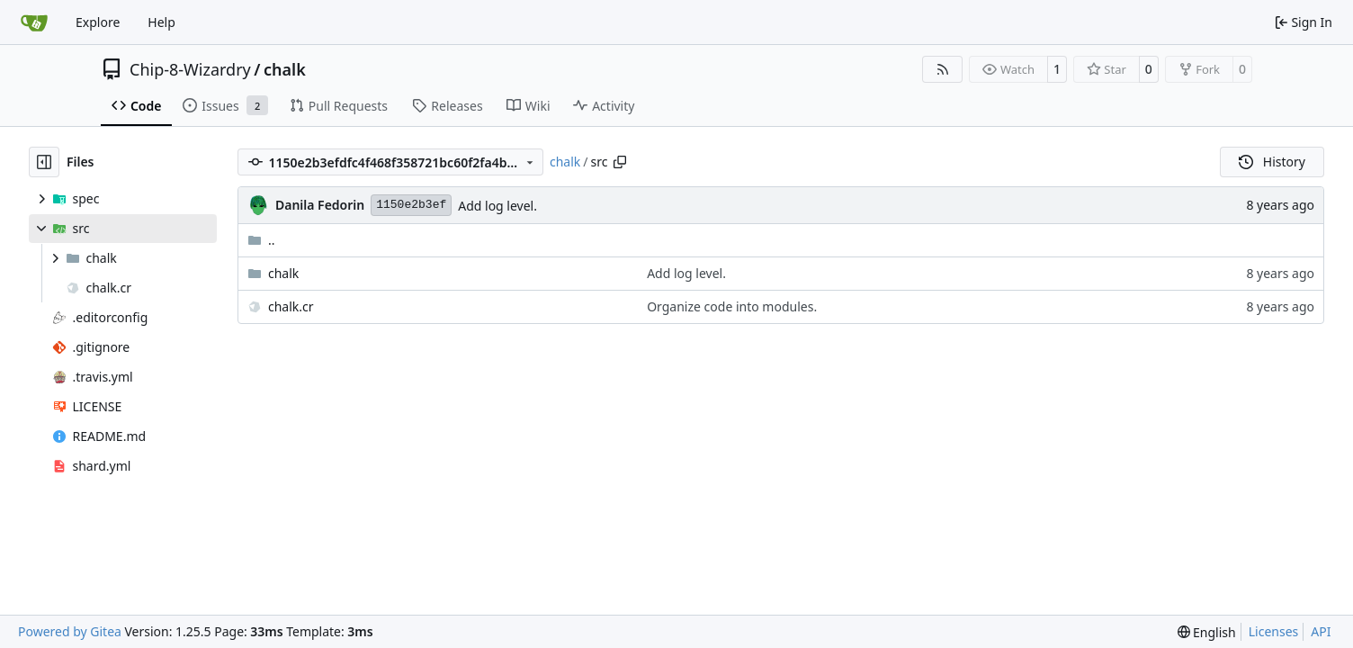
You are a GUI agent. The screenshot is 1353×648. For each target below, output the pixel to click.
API (1321, 631)
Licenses (1274, 631)
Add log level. (497, 205)
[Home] (34, 22)
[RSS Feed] (942, 69)
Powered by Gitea (69, 631)
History (1272, 161)
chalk (285, 69)
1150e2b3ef (411, 205)
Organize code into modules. (732, 306)
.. (261, 239)
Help (161, 22)
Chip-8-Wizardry (190, 69)
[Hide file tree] (44, 162)
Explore (98, 22)
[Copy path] (620, 162)
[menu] (1207, 632)
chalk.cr (291, 306)
